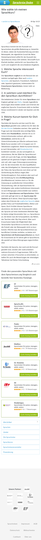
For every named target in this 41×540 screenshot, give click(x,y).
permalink (36, 264)
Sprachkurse (8, 442)
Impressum (25, 524)
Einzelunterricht (26, 149)
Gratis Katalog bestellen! (29, 296)
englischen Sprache (27, 201)
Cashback (17, 537)
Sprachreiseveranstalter (12, 447)
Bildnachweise (29, 530)
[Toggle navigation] (38, 3)
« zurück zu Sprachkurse (10, 21)
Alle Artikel (20, 422)
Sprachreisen (12, 524)
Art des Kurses (7, 128)
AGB (35, 524)
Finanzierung (8, 452)
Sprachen (6, 427)
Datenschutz (15, 530)
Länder (5, 432)
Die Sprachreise (9, 437)
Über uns (27, 537)
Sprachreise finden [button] (23, 2)
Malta (19, 102)
